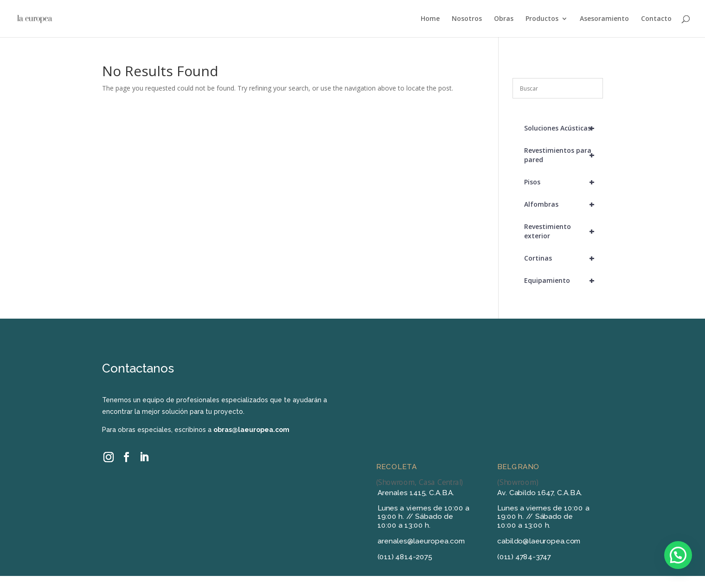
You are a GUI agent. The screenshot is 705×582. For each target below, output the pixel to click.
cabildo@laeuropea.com (539, 541)
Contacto (656, 19)
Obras (503, 19)
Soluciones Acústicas (563, 128)
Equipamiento (563, 280)
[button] (678, 555)
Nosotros (467, 19)
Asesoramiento (604, 19)
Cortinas (563, 258)
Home (430, 19)
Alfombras (563, 204)
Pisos (563, 182)
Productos (542, 19)
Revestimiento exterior (563, 231)
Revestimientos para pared (563, 155)
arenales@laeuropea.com (421, 541)
